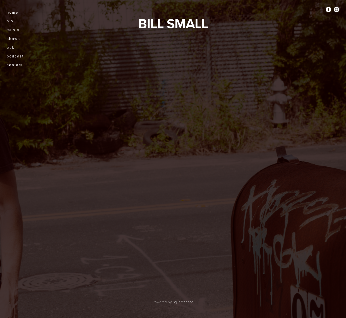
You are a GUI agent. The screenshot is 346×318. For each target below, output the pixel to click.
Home (12, 12)
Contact (15, 65)
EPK (11, 47)
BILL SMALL (173, 23)
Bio (10, 21)
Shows (13, 39)
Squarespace (183, 302)
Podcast (15, 56)
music (13, 30)
